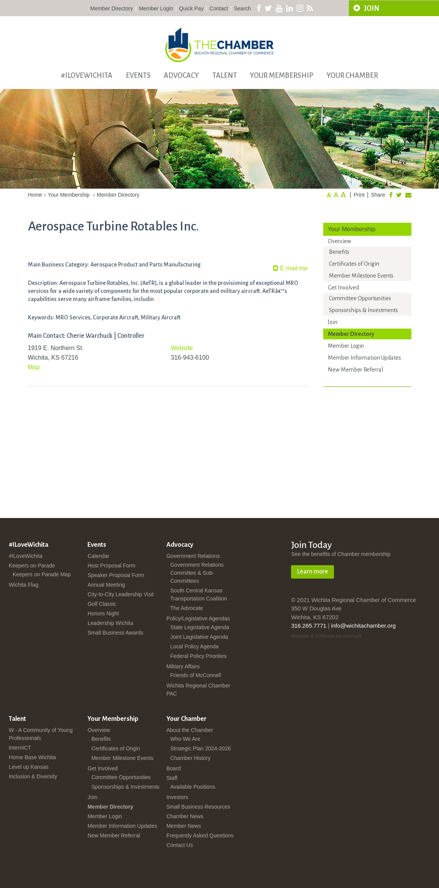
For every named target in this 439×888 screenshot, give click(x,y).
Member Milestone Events (361, 276)
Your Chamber (352, 75)
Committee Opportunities (360, 298)
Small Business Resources (198, 807)
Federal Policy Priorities (198, 656)
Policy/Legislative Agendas (198, 618)
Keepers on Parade (32, 565)
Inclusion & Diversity (33, 776)
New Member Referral (355, 370)
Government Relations (193, 556)
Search (242, 8)
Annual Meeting (106, 585)
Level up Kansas (29, 767)
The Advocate (186, 608)
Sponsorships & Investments (363, 310)
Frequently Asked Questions (199, 835)
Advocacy (181, 75)
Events (138, 75)
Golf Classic (101, 604)
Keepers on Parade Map (42, 574)
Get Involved (343, 287)
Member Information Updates (364, 358)
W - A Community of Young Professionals (41, 734)
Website (182, 348)
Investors (177, 797)
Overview (339, 241)
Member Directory (111, 8)
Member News (183, 826)
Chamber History (190, 758)
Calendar (98, 556)
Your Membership (281, 75)
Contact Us (179, 845)
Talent (224, 75)
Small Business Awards (115, 633)
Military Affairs (183, 666)
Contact (218, 8)
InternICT (20, 748)
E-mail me (290, 268)
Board (173, 768)
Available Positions (192, 787)
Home (35, 195)
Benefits (339, 252)
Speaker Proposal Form (115, 575)
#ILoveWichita (86, 75)
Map (34, 367)
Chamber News (184, 816)
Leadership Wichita (110, 623)
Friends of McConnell (195, 675)
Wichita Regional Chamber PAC (198, 689)
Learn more (312, 571)
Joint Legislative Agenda (199, 637)
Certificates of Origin (354, 264)
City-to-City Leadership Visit (120, 594)
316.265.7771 (308, 625)
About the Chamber (189, 730)
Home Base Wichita (32, 757)
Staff (172, 778)
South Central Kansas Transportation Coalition (198, 594)
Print (359, 195)
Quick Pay (191, 8)
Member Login (156, 8)
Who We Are (185, 739)
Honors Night (103, 613)
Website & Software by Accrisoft (326, 636)
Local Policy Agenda (194, 646)
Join (332, 322)
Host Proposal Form (111, 565)
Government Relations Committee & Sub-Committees (197, 573)
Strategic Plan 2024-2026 (200, 748)
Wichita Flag (23, 585)
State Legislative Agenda (199, 627)
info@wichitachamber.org (363, 625)
